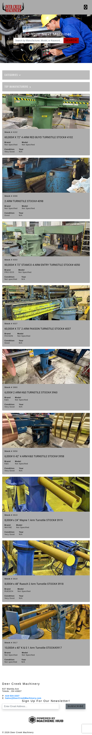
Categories (13, 75)
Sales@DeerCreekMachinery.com (23, 698)
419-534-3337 (12, 696)
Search (71, 40)
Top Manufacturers (18, 86)
